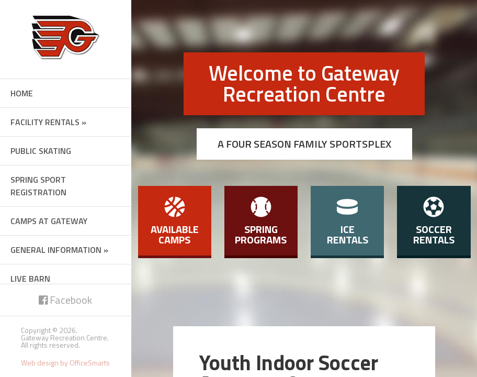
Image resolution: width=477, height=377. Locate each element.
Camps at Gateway (48, 221)
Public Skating (40, 151)
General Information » (59, 249)
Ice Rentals (347, 222)
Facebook (66, 300)
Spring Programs (261, 222)
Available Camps (175, 222)
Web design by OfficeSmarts (65, 362)
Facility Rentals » (48, 122)
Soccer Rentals (434, 222)
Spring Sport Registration (38, 185)
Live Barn (30, 278)
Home (21, 93)
